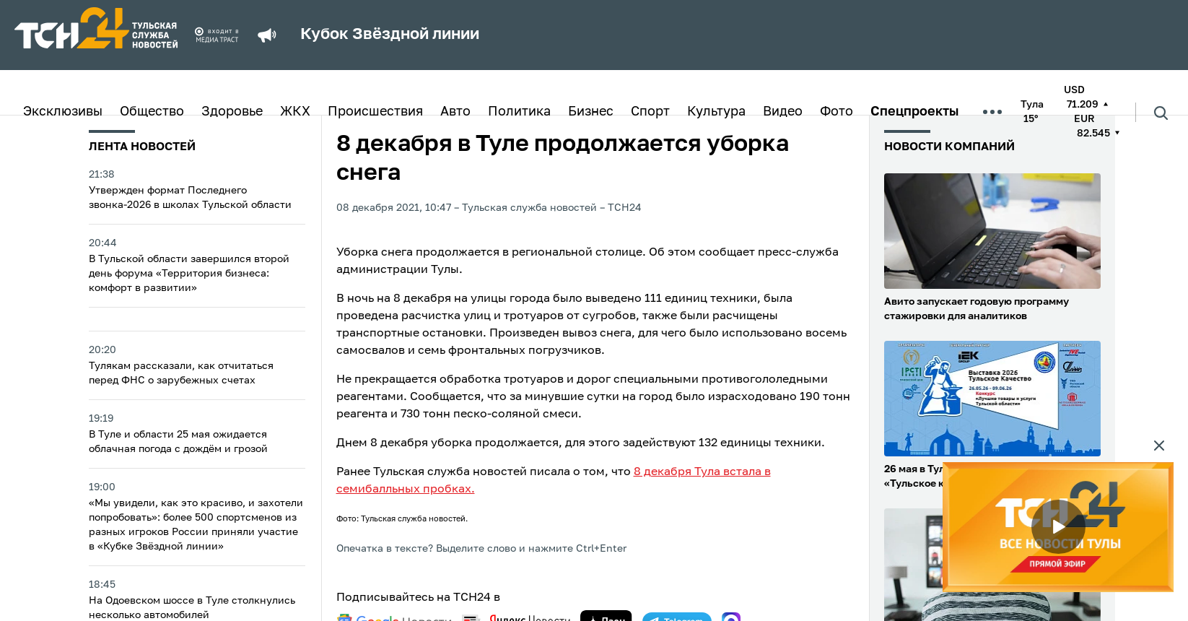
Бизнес (590, 111)
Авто (455, 111)
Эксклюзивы (62, 111)
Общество (152, 111)
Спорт (650, 111)
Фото (836, 111)
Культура (716, 111)
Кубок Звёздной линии (389, 35)
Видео (783, 111)
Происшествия (375, 111)
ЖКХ (295, 111)
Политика (519, 111)
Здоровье (232, 111)
